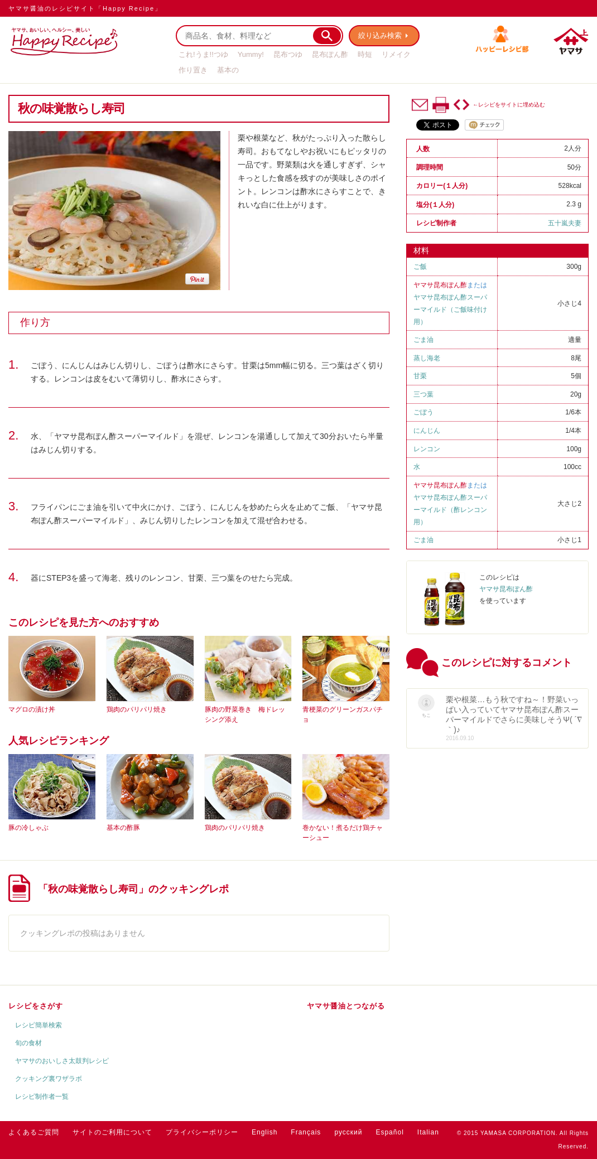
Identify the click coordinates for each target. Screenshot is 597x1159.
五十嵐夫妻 (564, 223)
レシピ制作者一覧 (42, 1096)
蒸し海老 (426, 358)
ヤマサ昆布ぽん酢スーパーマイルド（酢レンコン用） (450, 510)
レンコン (426, 449)
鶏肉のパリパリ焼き (137, 709)
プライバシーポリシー (202, 1132)
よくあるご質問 (33, 1132)
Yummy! (251, 54)
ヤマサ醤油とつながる (346, 1006)
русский (348, 1132)
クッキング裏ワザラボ (48, 1079)
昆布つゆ (287, 54)
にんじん (426, 430)
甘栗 (420, 376)
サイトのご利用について (112, 1132)
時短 (365, 54)
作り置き (193, 70)
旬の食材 (28, 1043)
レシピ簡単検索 (38, 1025)
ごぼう (423, 412)
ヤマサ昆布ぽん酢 (440, 285)
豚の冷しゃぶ (28, 828)
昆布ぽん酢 (330, 54)
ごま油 (423, 340)
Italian (428, 1132)
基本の (228, 70)
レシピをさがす (35, 1006)
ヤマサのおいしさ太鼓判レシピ (62, 1061)
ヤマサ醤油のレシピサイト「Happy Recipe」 (85, 8)
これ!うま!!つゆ (203, 54)
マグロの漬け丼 (31, 709)
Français (306, 1132)
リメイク (396, 54)
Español (389, 1132)
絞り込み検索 (380, 35)
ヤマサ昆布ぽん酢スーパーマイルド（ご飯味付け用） (450, 309)
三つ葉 (423, 394)
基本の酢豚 (123, 828)
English (264, 1132)
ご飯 (420, 267)
